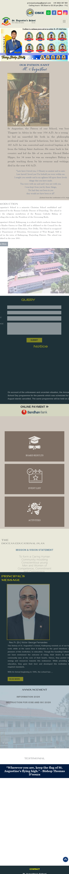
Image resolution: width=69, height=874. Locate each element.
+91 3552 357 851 (60, 3)
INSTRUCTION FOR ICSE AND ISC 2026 (23, 702)
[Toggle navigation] (64, 21)
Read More (19, 679)
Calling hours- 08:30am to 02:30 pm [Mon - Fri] (48, 5)
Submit (29, 340)
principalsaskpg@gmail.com (39, 3)
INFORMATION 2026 (23, 697)
